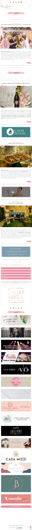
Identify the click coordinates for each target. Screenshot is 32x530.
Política (17, 525)
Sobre (10, 525)
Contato (13, 525)
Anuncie (21, 525)
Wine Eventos (25, 114)
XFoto (5, 232)
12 (19, 261)
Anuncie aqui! (16, 13)
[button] (16, 506)
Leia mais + (29, 62)
